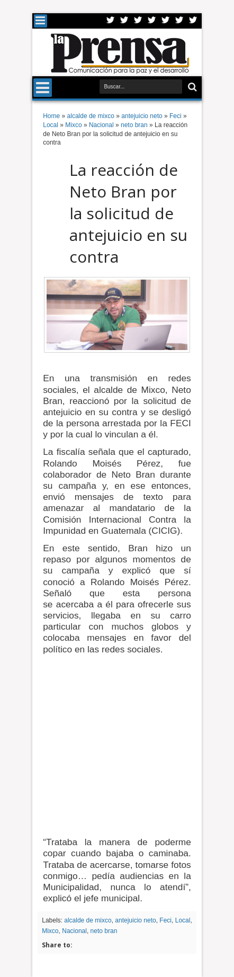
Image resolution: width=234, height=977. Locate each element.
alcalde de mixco (87, 920)
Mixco (50, 931)
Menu (40, 21)
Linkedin (166, 21)
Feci (165, 920)
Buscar (191, 87)
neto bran (104, 931)
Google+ (138, 21)
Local (183, 920)
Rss (152, 21)
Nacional (74, 931)
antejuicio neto (135, 920)
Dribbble (179, 21)
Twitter (111, 21)
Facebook (124, 21)
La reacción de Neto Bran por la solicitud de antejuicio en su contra (128, 213)
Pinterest (193, 21)
